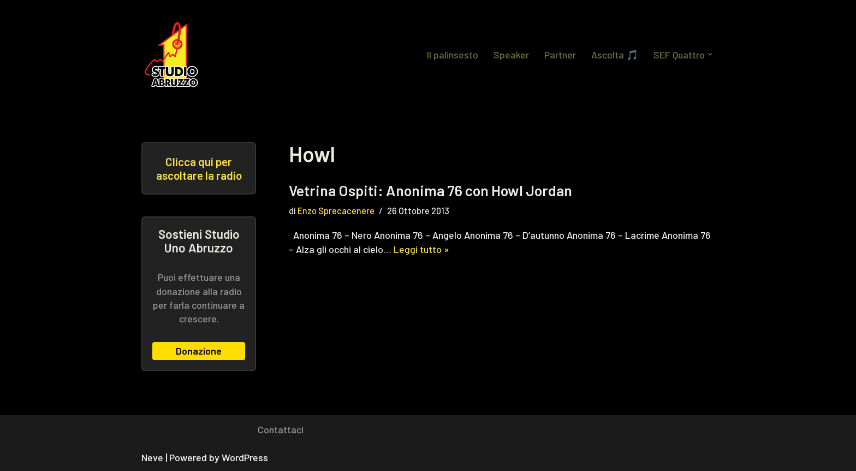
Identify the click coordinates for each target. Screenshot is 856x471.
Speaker (511, 55)
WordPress (245, 457)
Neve (152, 457)
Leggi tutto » (421, 249)
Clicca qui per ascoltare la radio (199, 168)
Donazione (199, 351)
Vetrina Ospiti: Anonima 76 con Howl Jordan (430, 190)
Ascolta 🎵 (614, 55)
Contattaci (281, 429)
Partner (560, 55)
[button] (710, 54)
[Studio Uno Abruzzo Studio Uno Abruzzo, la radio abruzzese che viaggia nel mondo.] (174, 55)
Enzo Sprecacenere (336, 210)
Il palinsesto (452, 55)
